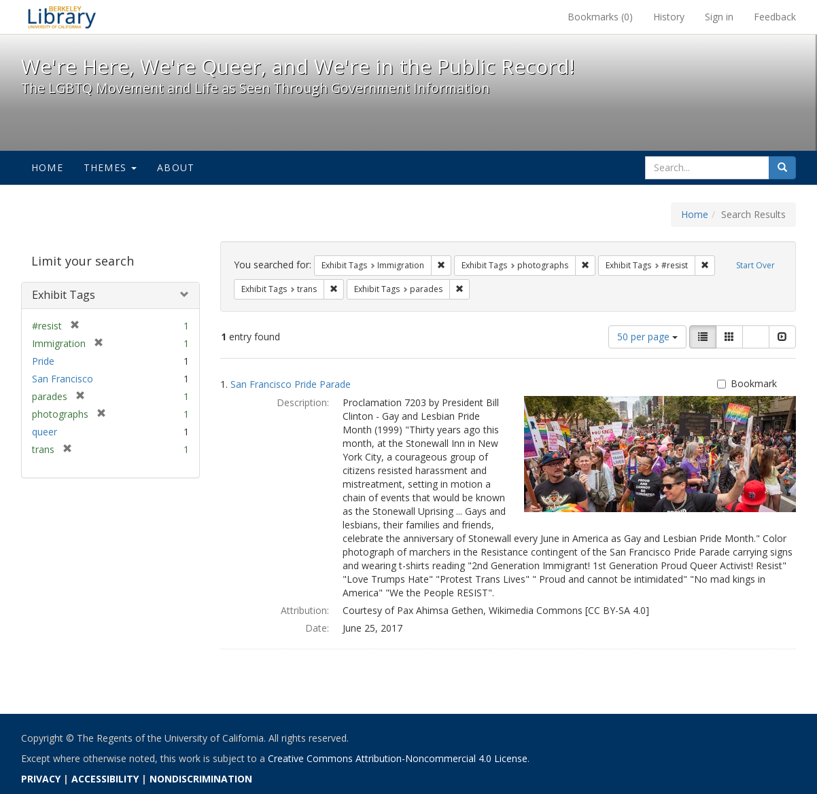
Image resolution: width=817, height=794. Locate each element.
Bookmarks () (600, 16)
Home (47, 167)
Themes (110, 167)
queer (44, 431)
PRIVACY (40, 778)
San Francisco (62, 378)
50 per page (647, 336)
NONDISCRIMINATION (201, 778)
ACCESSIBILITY (105, 778)
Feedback (775, 16)
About (175, 167)
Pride (43, 361)
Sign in (719, 16)
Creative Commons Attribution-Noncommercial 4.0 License (397, 758)
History (668, 16)
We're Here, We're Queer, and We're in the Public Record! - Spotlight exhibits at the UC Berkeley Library (62, 17)
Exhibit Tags (63, 294)
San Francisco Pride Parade (290, 384)
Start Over (755, 265)
